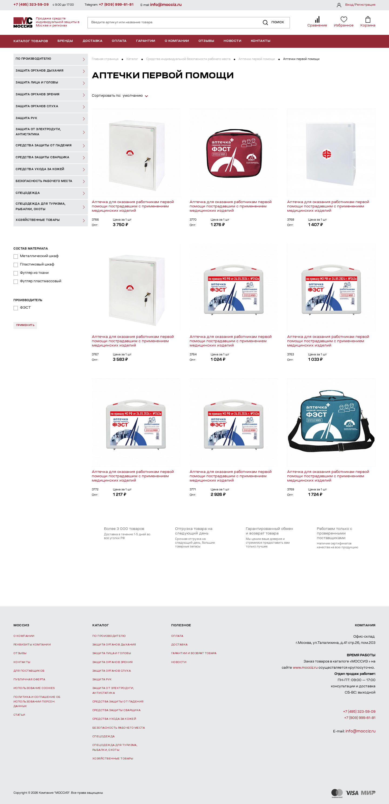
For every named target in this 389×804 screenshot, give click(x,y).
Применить (25, 325)
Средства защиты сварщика (116, 710)
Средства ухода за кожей (114, 719)
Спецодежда (103, 736)
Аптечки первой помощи (257, 59)
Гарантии (145, 41)
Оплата (119, 41)
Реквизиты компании (32, 645)
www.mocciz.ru (305, 668)
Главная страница (105, 59)
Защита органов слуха (111, 671)
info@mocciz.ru (166, 5)
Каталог (132, 59)
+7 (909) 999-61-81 (116, 4)
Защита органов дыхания (114, 645)
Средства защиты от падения (118, 702)
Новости (232, 41)
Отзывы (206, 41)
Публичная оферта (29, 679)
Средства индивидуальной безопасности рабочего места (188, 59)
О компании (177, 41)
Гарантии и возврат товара (193, 653)
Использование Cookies (34, 688)
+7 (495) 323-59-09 (31, 4)
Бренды (65, 41)
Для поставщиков (29, 671)
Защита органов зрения (112, 662)
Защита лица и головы (111, 653)
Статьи (19, 715)
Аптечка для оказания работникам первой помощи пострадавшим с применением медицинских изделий (133, 206)
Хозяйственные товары (112, 759)
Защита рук (102, 679)
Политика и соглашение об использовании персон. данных (37, 702)
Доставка (93, 41)
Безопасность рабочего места (118, 728)
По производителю (109, 636)
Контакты (261, 41)
